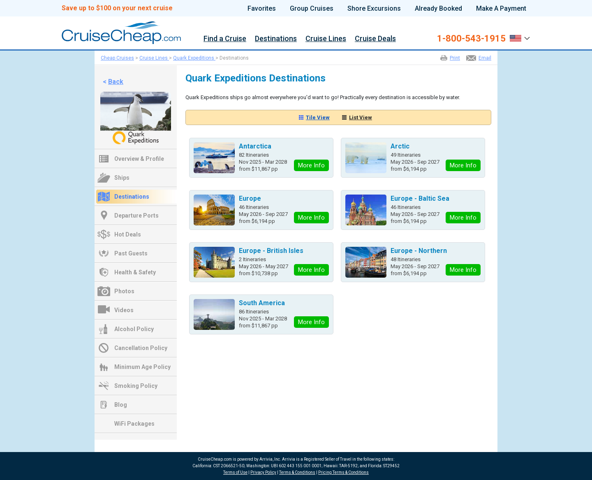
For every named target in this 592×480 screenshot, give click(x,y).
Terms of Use (235, 472)
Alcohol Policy (134, 329)
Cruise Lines (325, 39)
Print (455, 58)
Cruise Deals (375, 39)
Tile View (318, 117)
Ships (122, 177)
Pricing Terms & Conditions (343, 472)
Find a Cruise (225, 39)
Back (115, 82)
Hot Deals (127, 234)
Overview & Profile (139, 158)
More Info (311, 165)
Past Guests (131, 253)
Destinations (276, 39)
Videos (124, 310)
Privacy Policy (263, 472)
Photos (124, 291)
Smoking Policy (135, 386)
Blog (120, 404)
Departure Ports (136, 215)
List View (360, 117)
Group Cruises (311, 8)
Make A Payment (501, 8)
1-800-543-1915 (471, 38)
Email (485, 58)
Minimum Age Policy (142, 367)
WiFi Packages (134, 423)
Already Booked (438, 8)
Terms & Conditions (297, 472)
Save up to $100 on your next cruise (117, 8)
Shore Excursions (374, 8)
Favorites (261, 8)
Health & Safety (135, 272)
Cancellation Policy (140, 348)
